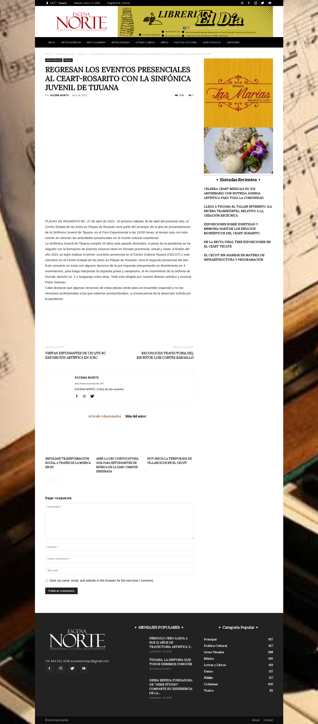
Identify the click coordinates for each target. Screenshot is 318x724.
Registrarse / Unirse (118, 2)
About (256, 720)
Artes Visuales (121, 42)
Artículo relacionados (104, 416)
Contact (268, 720)
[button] (242, 2)
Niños (164, 42)
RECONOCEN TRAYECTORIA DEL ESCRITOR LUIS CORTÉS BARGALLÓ (165, 355)
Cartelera (233, 42)
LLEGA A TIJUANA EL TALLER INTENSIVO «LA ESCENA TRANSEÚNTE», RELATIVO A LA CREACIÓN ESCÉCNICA (238, 211)
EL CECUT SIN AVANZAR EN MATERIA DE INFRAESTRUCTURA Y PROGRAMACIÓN (234, 257)
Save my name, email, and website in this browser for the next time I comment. (102, 580)
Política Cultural (185, 42)
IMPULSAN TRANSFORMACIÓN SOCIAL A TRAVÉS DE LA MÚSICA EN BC (68, 463)
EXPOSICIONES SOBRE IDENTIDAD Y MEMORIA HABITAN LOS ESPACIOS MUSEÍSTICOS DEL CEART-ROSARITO (232, 228)
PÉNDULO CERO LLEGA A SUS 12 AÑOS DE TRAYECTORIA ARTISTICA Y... (170, 642)
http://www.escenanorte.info (89, 383)
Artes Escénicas (71, 42)
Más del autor (135, 416)
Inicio (51, 42)
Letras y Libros (145, 42)
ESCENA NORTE (59, 95)
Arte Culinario (96, 42)
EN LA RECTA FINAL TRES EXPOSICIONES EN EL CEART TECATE (237, 244)
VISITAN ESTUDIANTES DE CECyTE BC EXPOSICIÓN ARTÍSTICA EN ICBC (75, 355)
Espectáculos (212, 42)
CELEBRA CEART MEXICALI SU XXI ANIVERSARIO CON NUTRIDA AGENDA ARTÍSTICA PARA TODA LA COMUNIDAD (234, 193)
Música (82, 54)
